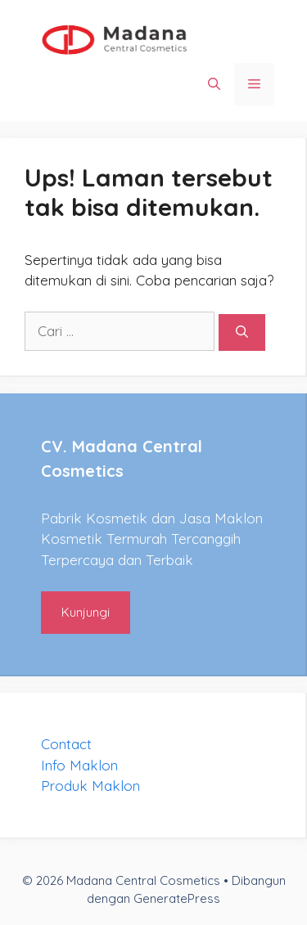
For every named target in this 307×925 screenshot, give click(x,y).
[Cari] (242, 332)
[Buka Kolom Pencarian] (214, 84)
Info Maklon (79, 765)
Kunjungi (85, 612)
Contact (66, 743)
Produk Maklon (90, 785)
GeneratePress (176, 898)
